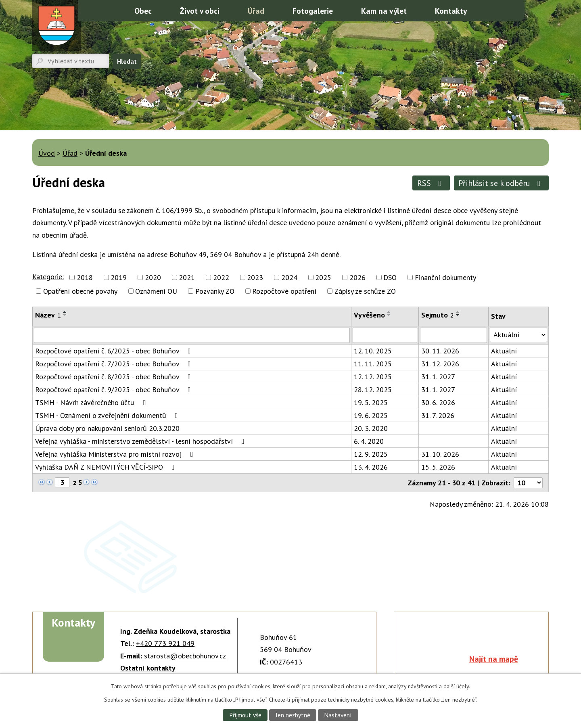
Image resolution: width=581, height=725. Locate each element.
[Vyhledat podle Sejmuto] (453, 335)
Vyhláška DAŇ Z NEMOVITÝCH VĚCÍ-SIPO (106, 467)
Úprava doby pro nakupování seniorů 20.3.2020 (107, 428)
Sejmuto (437, 315)
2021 (187, 277)
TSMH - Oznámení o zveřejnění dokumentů (108, 415)
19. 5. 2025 (371, 402)
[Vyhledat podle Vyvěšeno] (385, 335)
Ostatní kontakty (148, 668)
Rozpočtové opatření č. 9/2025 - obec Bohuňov (114, 389)
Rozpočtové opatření (284, 291)
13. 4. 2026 (371, 467)
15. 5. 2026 (438, 467)
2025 (323, 277)
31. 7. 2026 (437, 415)
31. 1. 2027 (438, 376)
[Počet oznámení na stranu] (528, 482)
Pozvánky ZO (214, 291)
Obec (143, 11)
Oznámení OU (156, 291)
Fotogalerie (313, 11)
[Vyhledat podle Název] (192, 335)
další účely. (456, 686)
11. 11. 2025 (373, 363)
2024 (289, 277)
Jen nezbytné (293, 715)
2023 (255, 277)
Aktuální (504, 350)
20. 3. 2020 (371, 428)
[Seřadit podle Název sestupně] (65, 315)
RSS (431, 183)
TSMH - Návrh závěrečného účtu (92, 402)
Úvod (110, 10)
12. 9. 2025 (371, 454)
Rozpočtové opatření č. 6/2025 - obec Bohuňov (114, 350)
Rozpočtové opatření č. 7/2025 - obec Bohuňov (114, 363)
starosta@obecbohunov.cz (185, 655)
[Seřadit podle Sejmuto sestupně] (458, 315)
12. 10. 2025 (373, 350)
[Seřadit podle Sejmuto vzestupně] (458, 311)
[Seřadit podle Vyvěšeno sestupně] (389, 315)
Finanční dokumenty (445, 277)
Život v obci (199, 11)
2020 (153, 277)
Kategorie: (48, 276)
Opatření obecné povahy (80, 291)
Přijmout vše (245, 715)
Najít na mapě (493, 659)
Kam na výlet (384, 11)
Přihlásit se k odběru (501, 183)
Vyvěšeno (369, 315)
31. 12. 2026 (440, 363)
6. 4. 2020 (369, 441)
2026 (357, 277)
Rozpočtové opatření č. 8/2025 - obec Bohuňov (114, 376)
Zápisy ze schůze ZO (365, 291)
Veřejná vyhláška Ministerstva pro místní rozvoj (115, 454)
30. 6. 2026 (438, 402)
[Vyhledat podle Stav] (518, 335)
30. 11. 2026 (440, 350)
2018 (85, 277)
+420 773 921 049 (165, 643)
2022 (221, 277)
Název (48, 315)
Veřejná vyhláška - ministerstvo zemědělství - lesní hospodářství (141, 441)
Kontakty (451, 11)
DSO (390, 277)
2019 (119, 277)
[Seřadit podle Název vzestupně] (65, 311)
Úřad (256, 11)
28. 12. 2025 (373, 389)
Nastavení (338, 715)
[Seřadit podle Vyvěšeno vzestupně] (389, 311)
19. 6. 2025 (371, 415)
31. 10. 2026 (440, 454)
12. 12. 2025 (373, 376)
